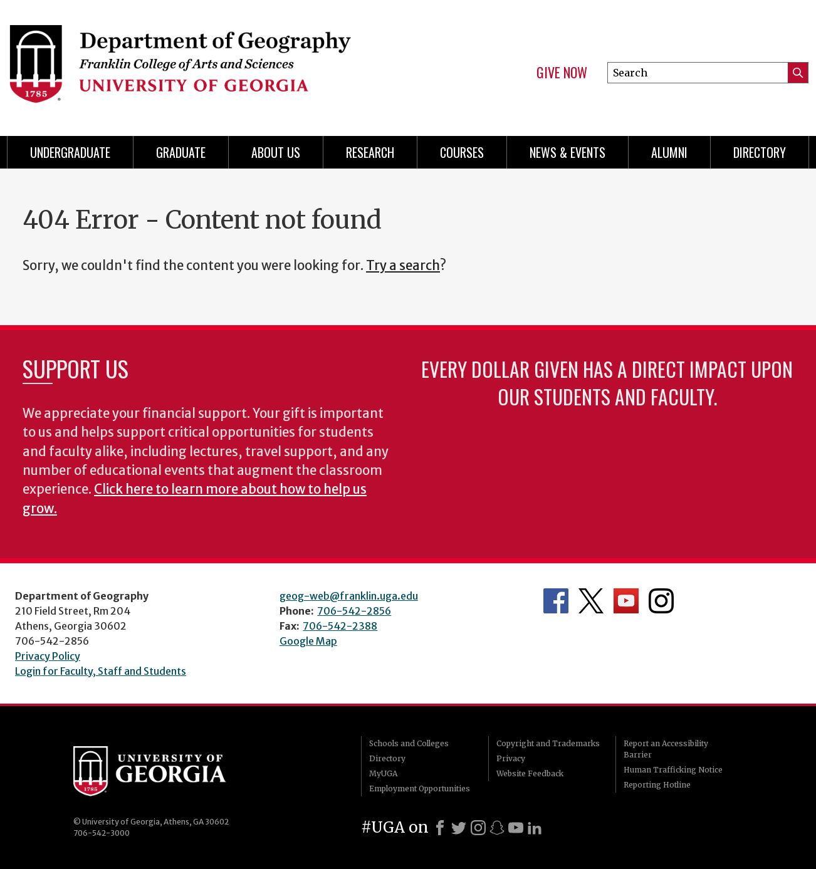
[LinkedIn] (534, 827)
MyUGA (383, 773)
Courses (462, 152)
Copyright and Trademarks (548, 743)
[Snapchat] (497, 827)
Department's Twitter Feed (591, 600)
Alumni (669, 152)
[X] (458, 827)
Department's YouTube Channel (626, 600)
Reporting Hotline (657, 784)
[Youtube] (515, 827)
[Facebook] (439, 827)
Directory (759, 152)
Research (370, 152)
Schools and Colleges (409, 743)
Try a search (403, 266)
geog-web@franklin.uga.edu (349, 596)
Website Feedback (529, 773)
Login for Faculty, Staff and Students (100, 671)
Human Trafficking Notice (673, 769)
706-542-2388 (340, 626)
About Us (275, 152)
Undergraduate (70, 152)
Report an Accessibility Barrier (666, 749)
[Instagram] (478, 827)
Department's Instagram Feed (661, 600)
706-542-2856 (354, 611)
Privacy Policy (47, 656)
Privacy (510, 758)
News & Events (567, 152)
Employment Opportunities (419, 788)
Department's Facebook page (555, 600)
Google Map (308, 641)
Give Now (561, 72)
